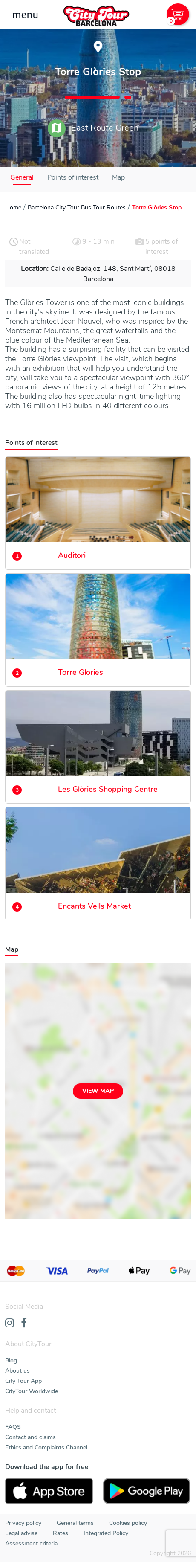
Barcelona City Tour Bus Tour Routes (77, 207)
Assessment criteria (31, 1543)
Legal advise (21, 1533)
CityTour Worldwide (31, 1391)
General (22, 177)
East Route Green (93, 128)
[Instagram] (9, 1324)
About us (17, 1371)
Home (13, 207)
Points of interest (72, 177)
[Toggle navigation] (25, 14)
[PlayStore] (147, 1491)
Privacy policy (23, 1523)
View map (98, 1091)
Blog (11, 1360)
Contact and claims (30, 1437)
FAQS (13, 1427)
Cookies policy (128, 1523)
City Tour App (23, 1381)
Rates (60, 1533)
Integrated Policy (106, 1533)
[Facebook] (24, 1324)
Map (118, 177)
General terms (75, 1523)
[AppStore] (49, 1491)
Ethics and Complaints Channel (46, 1447)
